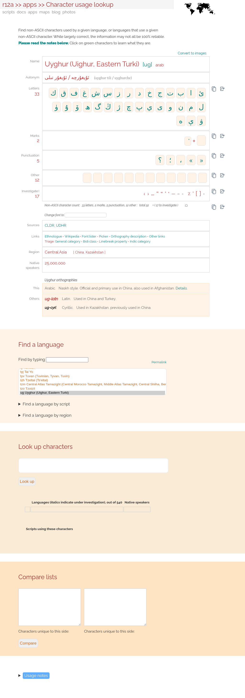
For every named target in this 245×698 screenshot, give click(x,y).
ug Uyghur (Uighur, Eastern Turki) (92, 393)
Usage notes (36, 682)
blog (56, 12)
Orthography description (128, 236)
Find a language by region (47, 415)
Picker (103, 236)
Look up (27, 481)
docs (21, 12)
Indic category (140, 241)
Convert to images (192, 53)
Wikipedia (72, 236)
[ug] (147, 64)
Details (181, 288)
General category (67, 241)
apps (30, 4)
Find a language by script (46, 404)
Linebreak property (113, 241)
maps (44, 12)
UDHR (61, 225)
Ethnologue (53, 236)
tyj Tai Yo (92, 372)
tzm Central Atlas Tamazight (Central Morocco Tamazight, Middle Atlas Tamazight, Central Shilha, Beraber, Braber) (92, 384)
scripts (8, 12)
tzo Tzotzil (92, 389)
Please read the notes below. (43, 43)
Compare (28, 650)
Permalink (159, 362)
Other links (157, 236)
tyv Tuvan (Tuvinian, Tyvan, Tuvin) (92, 376)
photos (68, 12)
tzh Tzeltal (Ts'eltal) (92, 380)
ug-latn (51, 298)
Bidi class (89, 241)
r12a (8, 4)
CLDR (49, 225)
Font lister (89, 236)
